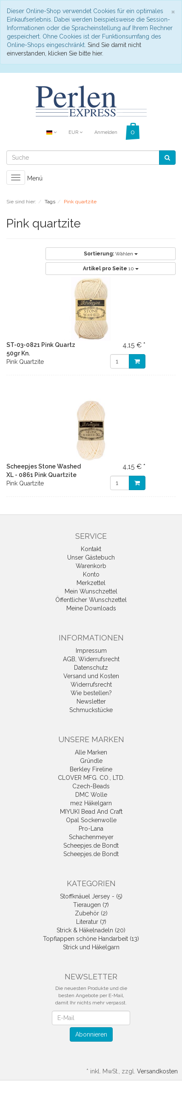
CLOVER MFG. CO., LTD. (91, 777)
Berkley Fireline (91, 769)
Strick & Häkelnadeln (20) (91, 930)
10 (111, 269)
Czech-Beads (91, 786)
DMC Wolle (91, 794)
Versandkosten (157, 1071)
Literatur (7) (91, 921)
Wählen (111, 254)
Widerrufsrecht (91, 684)
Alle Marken (91, 752)
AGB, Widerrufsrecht (91, 659)
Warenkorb (91, 566)
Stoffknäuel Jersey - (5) (91, 896)
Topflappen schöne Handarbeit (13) (91, 938)
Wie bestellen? (91, 693)
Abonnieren (91, 1034)
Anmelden (105, 132)
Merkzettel (91, 582)
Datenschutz (91, 667)
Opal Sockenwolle (91, 820)
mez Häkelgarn (91, 803)
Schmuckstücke (91, 710)
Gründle (91, 760)
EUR (75, 132)
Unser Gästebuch (91, 557)
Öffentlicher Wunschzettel (91, 599)
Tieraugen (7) (91, 904)
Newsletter (91, 701)
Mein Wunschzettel (91, 591)
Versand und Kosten (91, 676)
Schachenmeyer (91, 837)
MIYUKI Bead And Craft (91, 811)
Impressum (91, 650)
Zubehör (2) (91, 913)
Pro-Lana (91, 828)
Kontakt (91, 549)
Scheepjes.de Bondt (91, 845)
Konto (91, 574)
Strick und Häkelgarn (91, 947)
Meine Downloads (91, 608)
